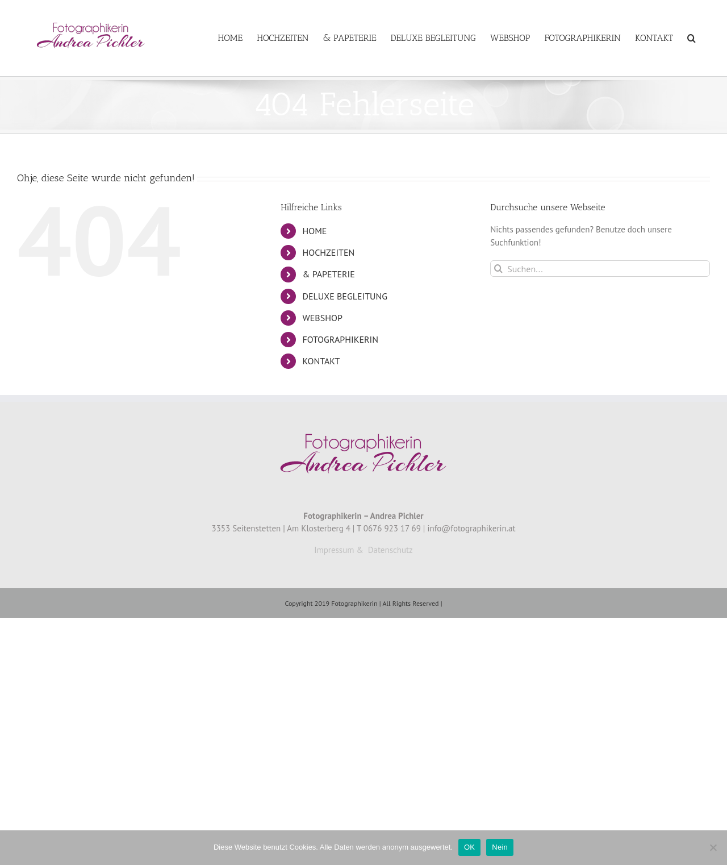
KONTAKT (321, 361)
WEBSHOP (322, 317)
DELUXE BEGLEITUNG (345, 296)
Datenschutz (390, 549)
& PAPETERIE (329, 274)
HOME (315, 230)
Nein (500, 847)
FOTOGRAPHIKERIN (340, 339)
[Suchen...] (600, 268)
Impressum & (339, 549)
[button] (691, 38)
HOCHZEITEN (329, 252)
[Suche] (498, 268)
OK (469, 847)
